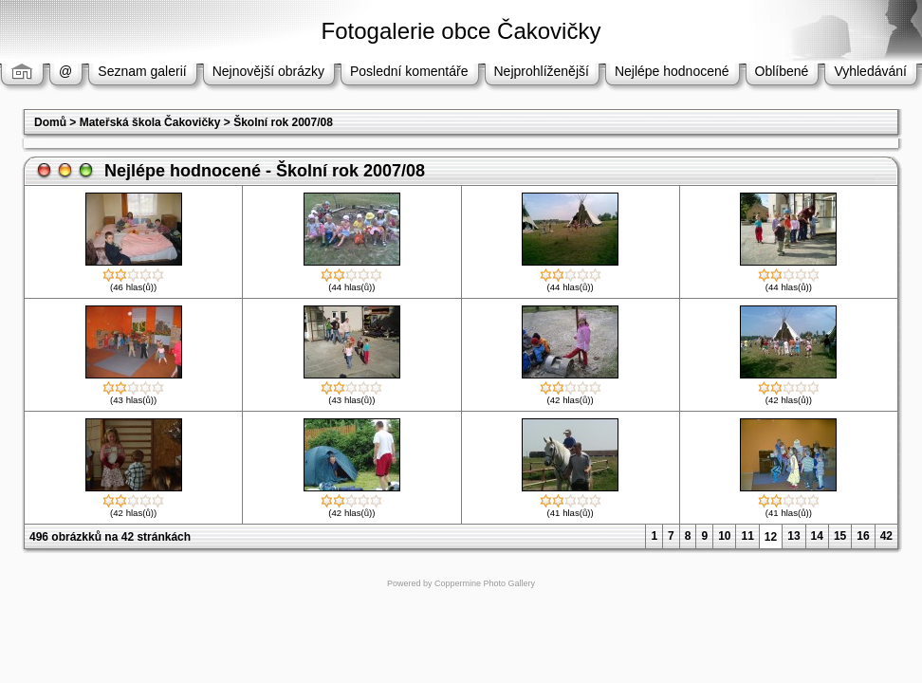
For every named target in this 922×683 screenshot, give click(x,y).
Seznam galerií (142, 71)
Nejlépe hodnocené (672, 71)
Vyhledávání (870, 71)
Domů (50, 122)
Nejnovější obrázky (268, 71)
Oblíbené (782, 71)
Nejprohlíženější (541, 71)
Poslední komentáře (409, 71)
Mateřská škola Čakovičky (150, 122)
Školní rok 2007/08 (283, 122)
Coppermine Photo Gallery (484, 583)
